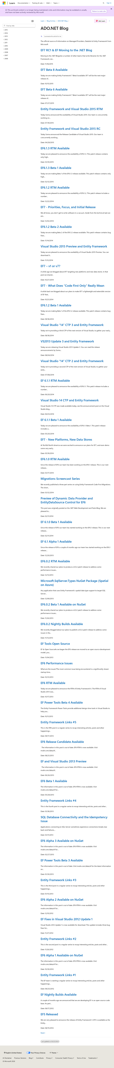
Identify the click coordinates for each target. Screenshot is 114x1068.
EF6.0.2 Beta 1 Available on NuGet (63, 604)
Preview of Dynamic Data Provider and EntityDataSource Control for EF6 (67, 500)
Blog (30, 1058)
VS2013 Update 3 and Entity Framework (67, 341)
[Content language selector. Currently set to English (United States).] (13, 1053)
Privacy (48, 1058)
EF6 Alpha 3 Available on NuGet (62, 841)
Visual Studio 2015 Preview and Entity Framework (74, 246)
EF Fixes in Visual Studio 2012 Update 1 (67, 919)
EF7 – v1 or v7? (50, 266)
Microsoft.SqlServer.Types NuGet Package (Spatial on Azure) (74, 583)
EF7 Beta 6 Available (54, 89)
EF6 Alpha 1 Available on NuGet (62, 955)
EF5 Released (49, 1014)
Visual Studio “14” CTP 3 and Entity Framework (72, 325)
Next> (43, 1033)
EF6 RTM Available (53, 683)
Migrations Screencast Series (60, 479)
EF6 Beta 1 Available (54, 781)
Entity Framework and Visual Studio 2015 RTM (72, 109)
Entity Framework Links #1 (58, 975)
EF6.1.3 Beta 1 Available (56, 168)
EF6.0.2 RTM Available (55, 561)
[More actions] (109, 21)
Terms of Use (81, 1058)
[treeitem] (19, 30)
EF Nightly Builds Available (58, 994)
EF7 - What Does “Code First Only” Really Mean (72, 285)
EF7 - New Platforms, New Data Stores (66, 439)
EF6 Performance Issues (57, 663)
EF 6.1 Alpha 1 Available (56, 541)
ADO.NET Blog (62, 21)
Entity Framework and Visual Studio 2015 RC (70, 129)
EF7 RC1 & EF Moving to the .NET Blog (66, 50)
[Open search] (103, 3)
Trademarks (92, 1058)
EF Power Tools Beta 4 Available (62, 702)
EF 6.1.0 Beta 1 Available (56, 522)
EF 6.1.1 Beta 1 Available (56, 420)
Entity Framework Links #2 (58, 939)
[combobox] (19, 26)
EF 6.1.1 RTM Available (55, 380)
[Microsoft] (4, 3)
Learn (42, 21)
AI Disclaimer (7, 1058)
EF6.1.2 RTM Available (55, 187)
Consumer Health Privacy (64, 1058)
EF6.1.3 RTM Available (55, 148)
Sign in (109, 3)
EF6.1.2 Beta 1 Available (56, 305)
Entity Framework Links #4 (58, 800)
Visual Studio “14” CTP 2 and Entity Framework (72, 361)
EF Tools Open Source (55, 643)
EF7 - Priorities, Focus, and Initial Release (68, 207)
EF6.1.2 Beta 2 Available (56, 227)
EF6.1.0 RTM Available (55, 459)
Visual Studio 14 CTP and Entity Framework (70, 400)
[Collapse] (32, 21)
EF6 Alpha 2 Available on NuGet (62, 899)
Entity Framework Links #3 (58, 880)
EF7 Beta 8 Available (54, 70)
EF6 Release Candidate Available (62, 742)
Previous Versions (20, 1058)
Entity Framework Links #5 (58, 722)
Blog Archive (51, 21)
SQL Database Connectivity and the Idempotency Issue (74, 819)
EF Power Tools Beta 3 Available (62, 860)
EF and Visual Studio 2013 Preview (63, 761)
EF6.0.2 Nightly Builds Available (62, 624)
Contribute (40, 1058)
